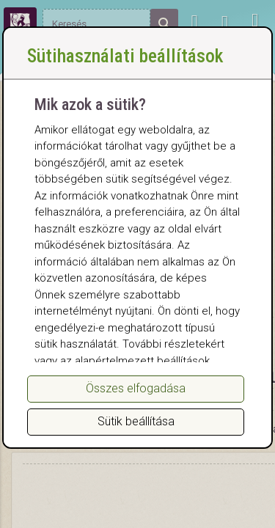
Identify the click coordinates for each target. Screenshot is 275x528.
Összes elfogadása (136, 388)
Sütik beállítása (136, 421)
